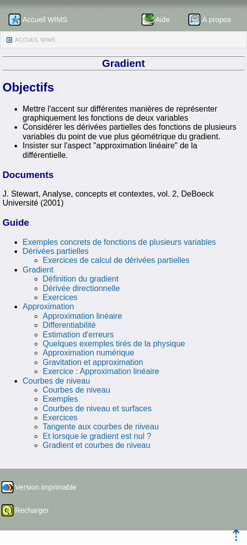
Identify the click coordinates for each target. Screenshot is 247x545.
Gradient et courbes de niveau (96, 445)
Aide (162, 20)
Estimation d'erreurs (78, 334)
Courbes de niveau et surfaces (97, 408)
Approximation (48, 306)
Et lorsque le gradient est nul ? (97, 436)
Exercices (60, 297)
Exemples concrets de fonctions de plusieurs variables (119, 242)
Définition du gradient (80, 279)
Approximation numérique (88, 352)
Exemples (60, 399)
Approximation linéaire (82, 316)
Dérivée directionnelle (81, 288)
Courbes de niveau (56, 381)
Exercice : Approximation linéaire (101, 371)
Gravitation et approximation (93, 362)
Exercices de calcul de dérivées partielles (116, 260)
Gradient (38, 269)
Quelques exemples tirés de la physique (114, 343)
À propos (216, 20)
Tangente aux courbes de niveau (101, 426)
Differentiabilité (69, 325)
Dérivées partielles (56, 251)
